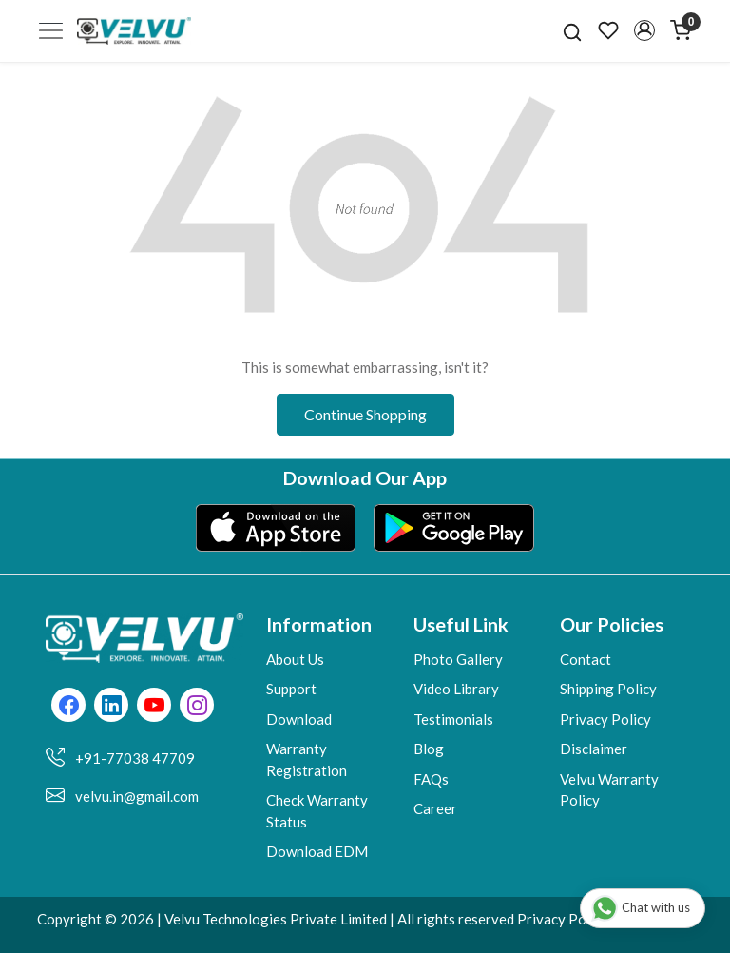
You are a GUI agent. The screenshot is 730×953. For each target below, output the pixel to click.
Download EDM (317, 851)
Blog (428, 748)
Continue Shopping (365, 414)
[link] (572, 30)
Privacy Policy (605, 719)
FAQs (431, 779)
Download (299, 719)
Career (435, 808)
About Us (295, 659)
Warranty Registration (306, 759)
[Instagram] (197, 707)
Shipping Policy (608, 688)
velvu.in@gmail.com (137, 796)
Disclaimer (593, 748)
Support (291, 688)
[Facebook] (69, 707)
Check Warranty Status (317, 810)
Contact (585, 659)
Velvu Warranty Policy (609, 789)
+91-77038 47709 (135, 758)
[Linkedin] (111, 707)
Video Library (456, 688)
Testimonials (453, 719)
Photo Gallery (458, 659)
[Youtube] (154, 707)
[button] (644, 30)
